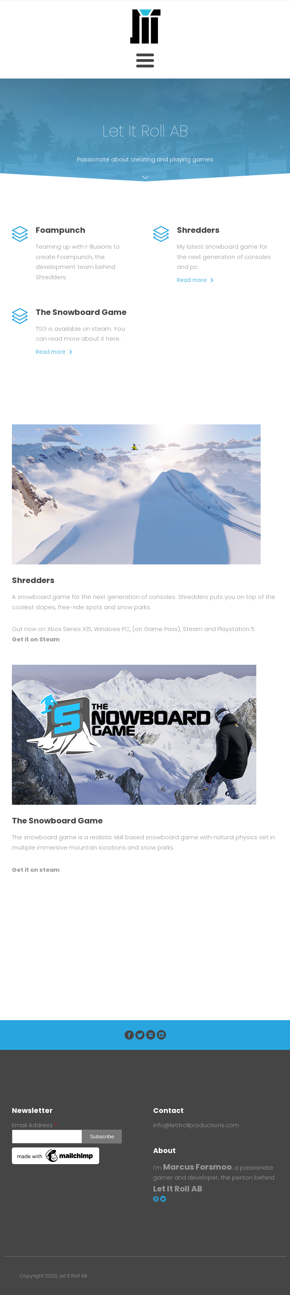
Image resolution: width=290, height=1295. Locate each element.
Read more (192, 280)
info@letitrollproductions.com (196, 1125)
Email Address (34, 1125)
